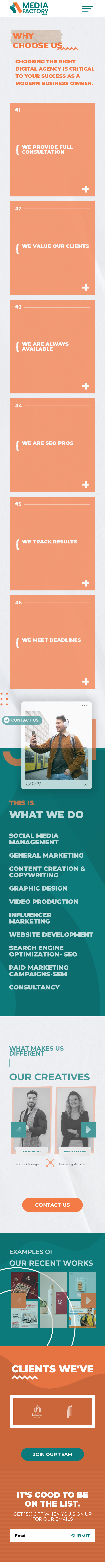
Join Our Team (52, 1454)
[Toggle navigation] (87, 8)
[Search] (38, 1535)
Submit (80, 1536)
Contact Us (52, 1205)
